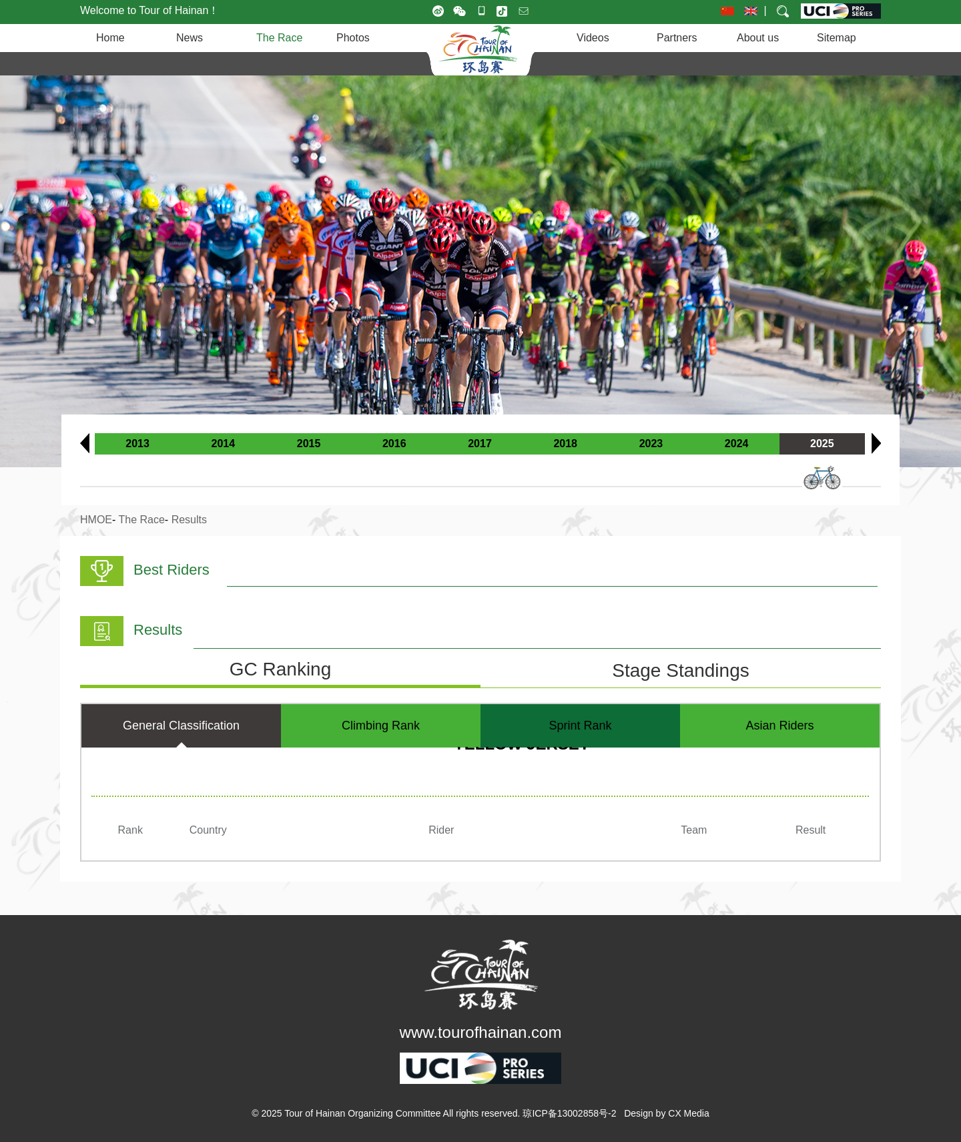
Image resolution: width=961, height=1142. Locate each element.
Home (110, 37)
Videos (593, 37)
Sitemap (836, 37)
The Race (279, 37)
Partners (677, 37)
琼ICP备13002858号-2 (569, 1113)
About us (758, 37)
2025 (822, 443)
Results (189, 519)
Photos (353, 37)
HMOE (96, 519)
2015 (309, 443)
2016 (394, 443)
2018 (565, 443)
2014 (224, 443)
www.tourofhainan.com (481, 1032)
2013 (137, 443)
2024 (737, 443)
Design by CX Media (666, 1113)
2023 (651, 443)
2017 (480, 443)
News (189, 37)
